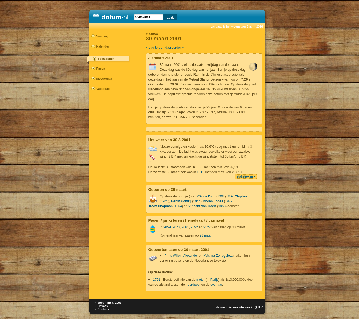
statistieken (245, 176)
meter (200, 280)
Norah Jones (213, 201)
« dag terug (154, 47)
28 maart (206, 235)
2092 (194, 227)
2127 (207, 227)
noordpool (193, 284)
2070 (176, 227)
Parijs (214, 280)
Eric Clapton (237, 196)
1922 (199, 167)
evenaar (216, 284)
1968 (221, 196)
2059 (167, 227)
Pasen (100, 68)
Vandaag (102, 36)
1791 (156, 280)
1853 (222, 206)
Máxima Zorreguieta (218, 256)
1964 (178, 206)
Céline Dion (206, 196)
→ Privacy (100, 306)
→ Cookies (101, 309)
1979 (229, 201)
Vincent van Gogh (202, 206)
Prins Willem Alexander (181, 256)
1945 (164, 201)
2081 (185, 227)
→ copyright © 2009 (107, 302)
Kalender (102, 46)
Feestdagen (106, 58)
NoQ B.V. (257, 307)
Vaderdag (103, 88)
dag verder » (174, 47)
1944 (196, 201)
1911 (200, 172)
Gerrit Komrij (181, 201)
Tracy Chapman (160, 206)
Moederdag (104, 78)
